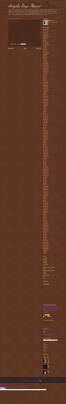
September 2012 (45, 194)
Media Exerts (45, 347)
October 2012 (45, 192)
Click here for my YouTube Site (48, 320)
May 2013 (44, 181)
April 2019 (44, 79)
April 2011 (44, 219)
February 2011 (45, 222)
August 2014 (45, 158)
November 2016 (45, 119)
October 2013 (45, 174)
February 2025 (45, 31)
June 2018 (44, 94)
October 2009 (45, 247)
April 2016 (44, 128)
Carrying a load (49, 371)
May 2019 (44, 77)
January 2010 (45, 242)
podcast (44, 272)
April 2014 (44, 164)
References (45, 350)
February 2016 (45, 132)
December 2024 (45, 34)
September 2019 (45, 71)
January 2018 (45, 97)
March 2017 (45, 113)
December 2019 (45, 66)
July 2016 (44, 124)
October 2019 (45, 69)
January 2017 (45, 116)
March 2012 (45, 201)
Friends (44, 349)
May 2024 (44, 40)
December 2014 (45, 152)
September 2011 (45, 211)
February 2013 (45, 186)
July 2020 (44, 55)
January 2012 (45, 205)
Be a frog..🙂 (48, 366)
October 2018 (45, 88)
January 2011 (45, 223)
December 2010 (45, 225)
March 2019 (45, 80)
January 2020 (45, 65)
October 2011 (45, 209)
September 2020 (46, 52)
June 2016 (44, 125)
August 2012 (45, 195)
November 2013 (45, 172)
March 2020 (45, 62)
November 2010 (45, 226)
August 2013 (45, 177)
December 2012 (45, 189)
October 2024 (45, 35)
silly (43, 276)
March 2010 (45, 239)
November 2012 (45, 191)
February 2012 (45, 203)
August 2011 (45, 212)
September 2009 (46, 248)
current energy (45, 264)
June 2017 (44, 108)
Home (25, 48)
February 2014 (45, 167)
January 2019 (45, 83)
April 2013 (44, 183)
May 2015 (44, 144)
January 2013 (45, 188)
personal (44, 269)
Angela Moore (52, 20)
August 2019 (45, 72)
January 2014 (45, 169)
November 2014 (45, 153)
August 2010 (45, 231)
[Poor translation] (4, 388)
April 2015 (44, 146)
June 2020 (45, 57)
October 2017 (45, 102)
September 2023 (46, 45)
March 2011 (45, 220)
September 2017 (45, 104)
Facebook (44, 346)
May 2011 (44, 217)
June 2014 (44, 161)
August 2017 (45, 105)
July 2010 (44, 233)
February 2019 (45, 82)
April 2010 (44, 237)
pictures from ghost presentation (48, 270)
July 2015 (44, 141)
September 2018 (45, 90)
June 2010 (44, 234)
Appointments (45, 344)
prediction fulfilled (46, 275)
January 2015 (45, 150)
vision (44, 278)
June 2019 (44, 76)
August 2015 (45, 139)
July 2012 (44, 197)
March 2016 (45, 130)
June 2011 (44, 216)
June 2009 (45, 253)
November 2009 (45, 245)
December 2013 (45, 170)
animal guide (45, 258)
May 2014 (44, 163)
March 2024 (45, 41)
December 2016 (45, 118)
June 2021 (44, 51)
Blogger (40, 380)
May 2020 (44, 59)
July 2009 (44, 251)
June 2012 (44, 198)
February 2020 (45, 63)
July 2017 (44, 107)
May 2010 (44, 236)
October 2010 (45, 228)
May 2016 (44, 127)
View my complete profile (53, 22)
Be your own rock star (48, 361)
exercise (44, 265)
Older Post (38, 48)
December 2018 (45, 85)
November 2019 (45, 68)
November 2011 (45, 208)
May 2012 (44, 200)
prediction (44, 273)
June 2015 (44, 142)
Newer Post (10, 48)
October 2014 (45, 155)
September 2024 (46, 37)
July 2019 (44, 74)
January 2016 (45, 133)
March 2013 (45, 184)
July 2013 (44, 178)
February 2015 (45, 149)
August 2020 (45, 54)
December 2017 (45, 99)
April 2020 (45, 60)
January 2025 (45, 32)
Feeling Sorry (45, 354)
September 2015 (45, 138)
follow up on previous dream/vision (49, 267)
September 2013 (45, 175)
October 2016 (45, 121)
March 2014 (45, 166)
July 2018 (44, 93)
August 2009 (45, 250)
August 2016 (45, 122)
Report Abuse (45, 281)
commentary (45, 262)
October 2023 (45, 43)
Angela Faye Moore (24, 6)
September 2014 (45, 156)
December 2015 (45, 135)
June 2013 (44, 180)
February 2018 (45, 96)
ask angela (45, 259)
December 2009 (45, 243)
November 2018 (45, 86)
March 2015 (45, 147)
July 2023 (44, 46)
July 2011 (44, 214)
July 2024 (44, 38)
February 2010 (45, 240)
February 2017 (45, 114)
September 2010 (45, 229)
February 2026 (45, 29)
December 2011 (45, 206)
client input (45, 261)
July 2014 (44, 160)
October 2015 (45, 136)
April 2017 (44, 111)
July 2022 (44, 49)
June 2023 (45, 48)
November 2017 (45, 100)
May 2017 (44, 110)
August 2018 (45, 91)
